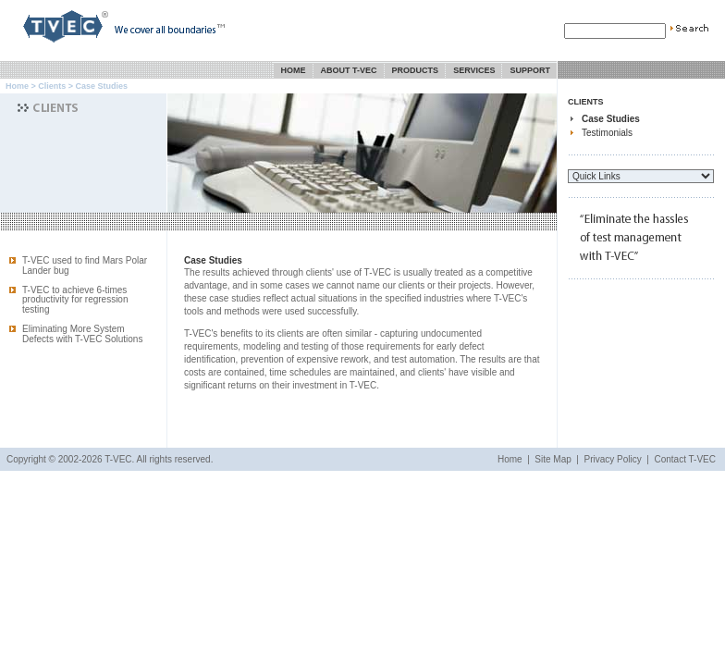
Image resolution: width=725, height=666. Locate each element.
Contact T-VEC (685, 459)
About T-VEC (349, 70)
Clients (52, 86)
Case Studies (611, 119)
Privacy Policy (613, 459)
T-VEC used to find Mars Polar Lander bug (84, 265)
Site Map (553, 459)
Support (530, 70)
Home (293, 70)
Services (474, 70)
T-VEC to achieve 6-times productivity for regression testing (75, 300)
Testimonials (607, 133)
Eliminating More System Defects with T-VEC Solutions (82, 334)
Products (415, 70)
